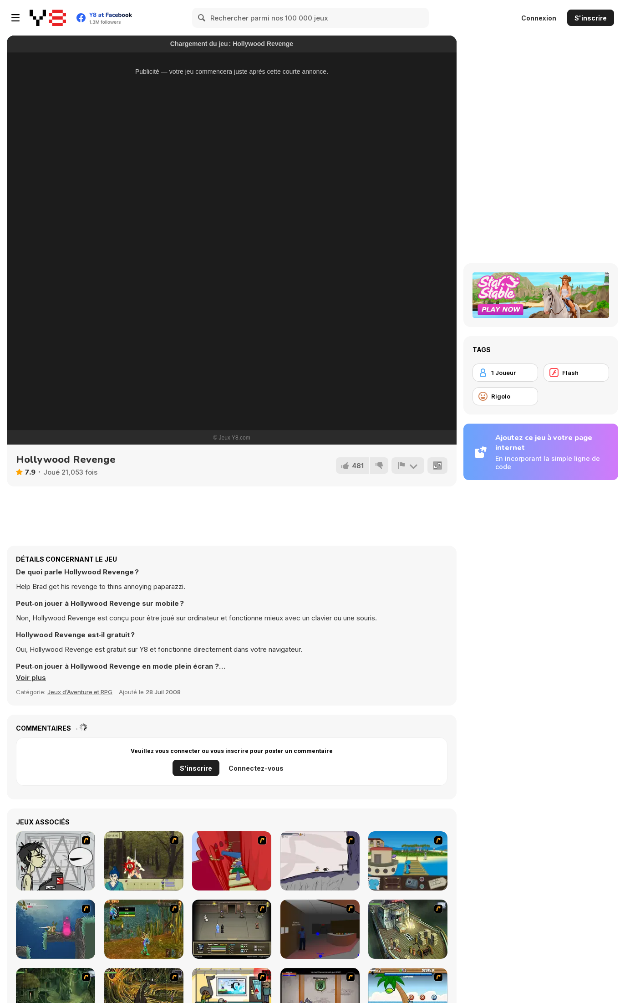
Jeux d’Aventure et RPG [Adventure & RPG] (79, 692)
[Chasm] (231, 860)
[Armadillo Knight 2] (55, 929)
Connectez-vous (256, 768)
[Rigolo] (505, 396)
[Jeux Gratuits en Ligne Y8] (47, 18)
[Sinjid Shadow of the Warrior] (231, 929)
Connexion (538, 18)
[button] (31, 678)
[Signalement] (407, 465)
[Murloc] (143, 929)
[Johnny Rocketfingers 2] (55, 860)
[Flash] (576, 372)
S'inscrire (590, 18)
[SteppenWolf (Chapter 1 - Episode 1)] (407, 929)
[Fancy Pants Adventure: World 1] (320, 860)
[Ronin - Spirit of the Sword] (143, 860)
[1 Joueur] (505, 372)
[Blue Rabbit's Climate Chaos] (407, 860)
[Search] (202, 18)
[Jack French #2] (320, 929)
